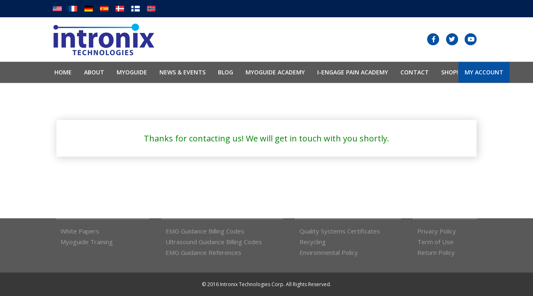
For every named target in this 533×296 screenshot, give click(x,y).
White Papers (80, 231)
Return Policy (436, 252)
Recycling (312, 242)
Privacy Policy (436, 231)
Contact (414, 72)
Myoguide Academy (275, 72)
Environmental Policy (328, 252)
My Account (484, 72)
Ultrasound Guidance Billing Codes (214, 242)
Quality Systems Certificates (339, 231)
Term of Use (435, 242)
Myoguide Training (87, 242)
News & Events (182, 72)
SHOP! (449, 72)
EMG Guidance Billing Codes (205, 231)
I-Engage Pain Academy (352, 72)
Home (63, 72)
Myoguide (132, 72)
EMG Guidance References (203, 252)
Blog (225, 72)
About (94, 72)
